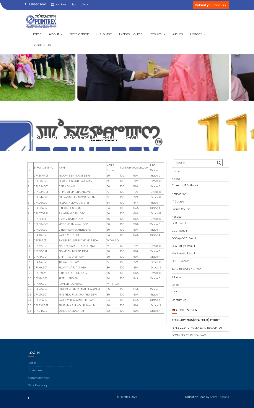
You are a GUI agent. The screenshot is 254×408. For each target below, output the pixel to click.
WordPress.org (37, 390)
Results (156, 34)
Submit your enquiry (210, 5)
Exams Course (131, 34)
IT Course (104, 34)
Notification (79, 34)
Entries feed (35, 374)
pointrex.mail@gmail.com (71, 4)
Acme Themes (219, 396)
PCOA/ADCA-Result (184, 238)
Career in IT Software (185, 185)
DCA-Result (179, 223)
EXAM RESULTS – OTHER (186, 268)
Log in (32, 367)
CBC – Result (180, 261)
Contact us (41, 44)
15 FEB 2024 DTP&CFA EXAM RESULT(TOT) (197, 327)
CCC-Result (179, 231)
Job (174, 291)
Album (177, 34)
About (54, 34)
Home (37, 34)
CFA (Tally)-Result (183, 246)
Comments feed (39, 382)
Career (196, 34)
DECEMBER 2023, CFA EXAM (189, 335)
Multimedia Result (183, 253)
